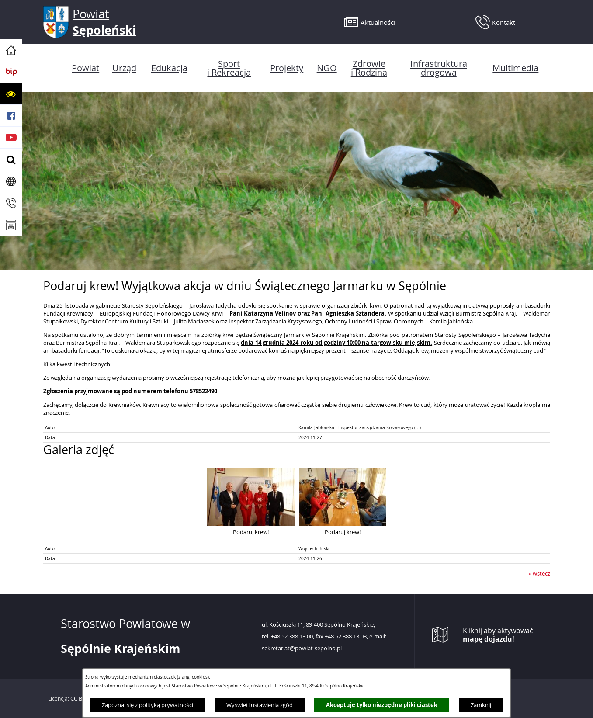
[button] (11, 94)
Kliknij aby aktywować (498, 635)
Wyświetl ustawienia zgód (259, 705)
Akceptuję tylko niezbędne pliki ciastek (381, 705)
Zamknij (481, 705)
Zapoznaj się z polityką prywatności (147, 705)
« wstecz (539, 573)
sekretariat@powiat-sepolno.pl (302, 648)
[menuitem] (85, 68)
